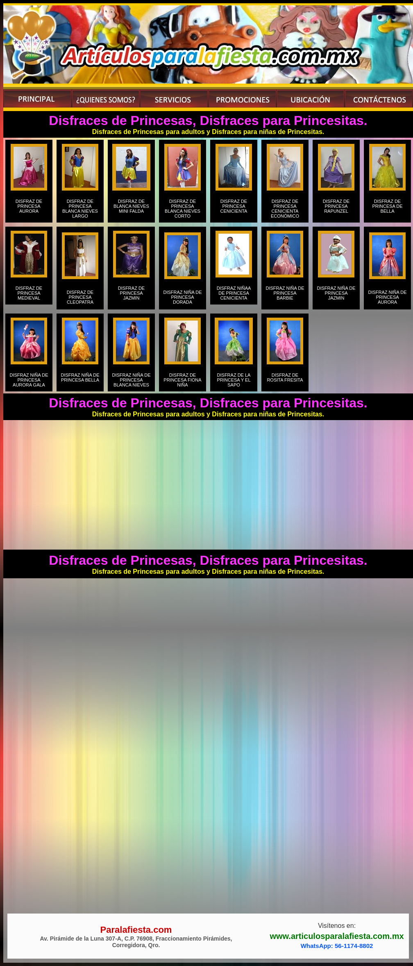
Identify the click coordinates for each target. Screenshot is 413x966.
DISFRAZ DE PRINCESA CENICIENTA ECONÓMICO (285, 208)
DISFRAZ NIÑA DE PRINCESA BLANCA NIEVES (131, 380)
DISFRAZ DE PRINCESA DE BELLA (387, 208)
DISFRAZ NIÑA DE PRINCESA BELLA (80, 380)
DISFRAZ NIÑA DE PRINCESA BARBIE (285, 295)
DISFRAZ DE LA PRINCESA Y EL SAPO (233, 380)
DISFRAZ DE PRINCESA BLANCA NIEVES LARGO (80, 208)
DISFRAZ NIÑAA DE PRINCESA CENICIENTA (234, 293)
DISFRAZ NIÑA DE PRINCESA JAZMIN (336, 295)
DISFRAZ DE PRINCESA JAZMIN (131, 295)
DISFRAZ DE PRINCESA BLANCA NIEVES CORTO (182, 208)
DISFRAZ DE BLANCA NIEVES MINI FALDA (131, 208)
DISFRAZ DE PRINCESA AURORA (29, 208)
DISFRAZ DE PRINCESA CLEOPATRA (80, 297)
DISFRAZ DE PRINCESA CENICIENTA (233, 208)
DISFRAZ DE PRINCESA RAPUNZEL (336, 208)
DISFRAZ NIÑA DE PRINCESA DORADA (182, 297)
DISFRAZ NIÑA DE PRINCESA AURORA (387, 297)
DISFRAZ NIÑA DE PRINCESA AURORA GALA (28, 380)
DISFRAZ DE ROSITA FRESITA (285, 380)
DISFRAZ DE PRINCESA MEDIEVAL (29, 293)
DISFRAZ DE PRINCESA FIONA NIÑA (182, 380)
